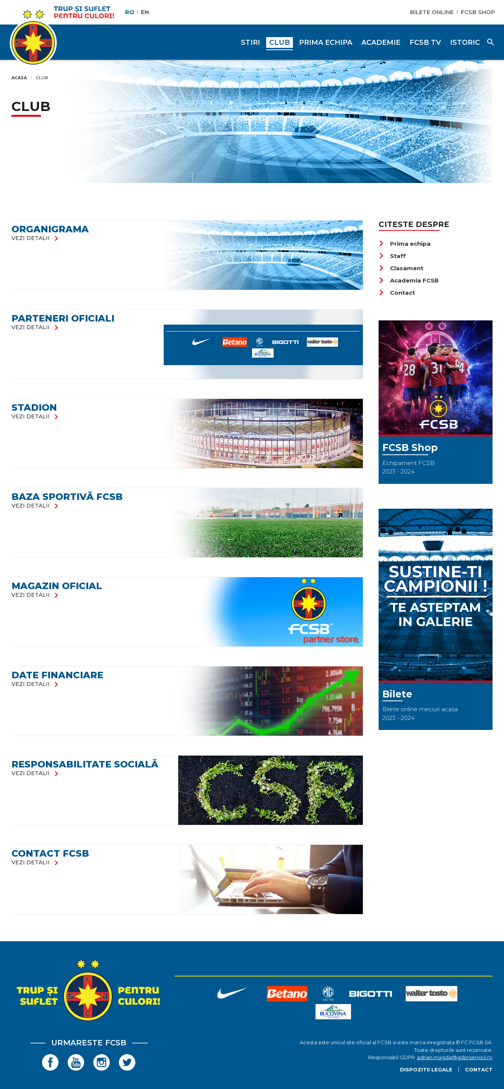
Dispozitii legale (426, 1069)
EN (145, 12)
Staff (392, 256)
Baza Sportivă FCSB (67, 496)
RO (129, 12)
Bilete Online (432, 12)
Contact (397, 292)
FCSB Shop (478, 12)
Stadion (34, 407)
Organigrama (50, 229)
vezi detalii (36, 238)
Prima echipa (405, 243)
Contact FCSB (50, 853)
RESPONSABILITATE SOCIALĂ (84, 764)
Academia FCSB (409, 280)
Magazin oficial (56, 585)
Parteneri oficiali (62, 318)
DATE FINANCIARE (57, 675)
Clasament (401, 268)
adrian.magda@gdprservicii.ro (455, 1057)
